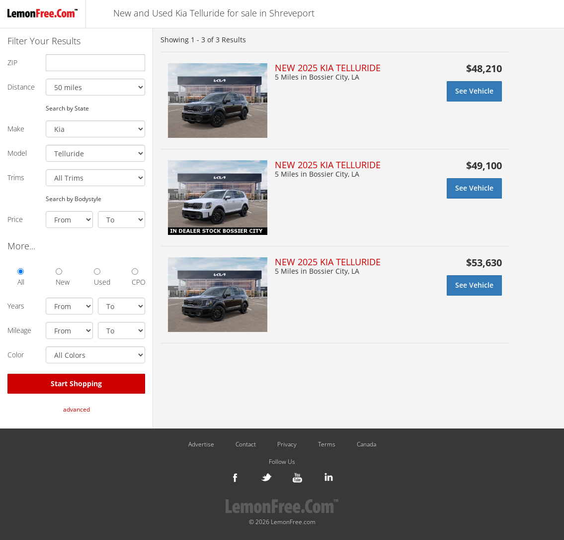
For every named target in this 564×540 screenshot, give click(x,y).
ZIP (12, 62)
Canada (366, 444)
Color (15, 354)
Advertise (201, 444)
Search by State (67, 108)
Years (15, 306)
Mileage (19, 330)
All (20, 277)
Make (15, 128)
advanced (76, 409)
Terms (326, 444)
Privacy (287, 444)
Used (100, 277)
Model (17, 153)
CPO (138, 277)
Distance (21, 87)
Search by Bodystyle (73, 199)
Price (15, 219)
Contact (246, 444)
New (62, 277)
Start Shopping (76, 383)
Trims (15, 177)
